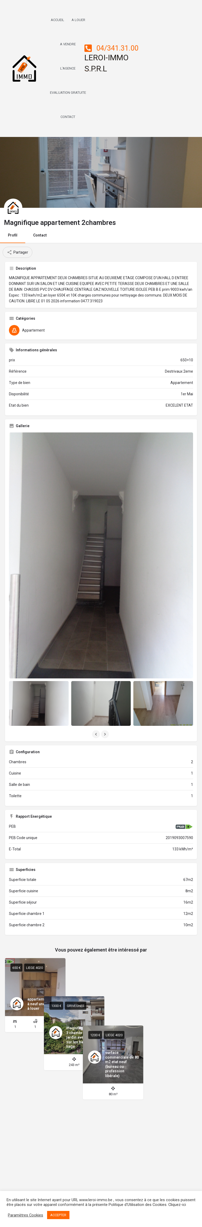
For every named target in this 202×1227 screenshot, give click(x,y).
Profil (12, 235)
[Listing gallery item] (39, 703)
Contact (67, 117)
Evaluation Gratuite (68, 93)
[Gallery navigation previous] (96, 734)
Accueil (57, 20)
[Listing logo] (13, 208)
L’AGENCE (67, 68)
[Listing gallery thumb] (101, 555)
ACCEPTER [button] (58, 1215)
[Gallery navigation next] (105, 734)
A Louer (78, 20)
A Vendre (68, 44)
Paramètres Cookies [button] (25, 1215)
